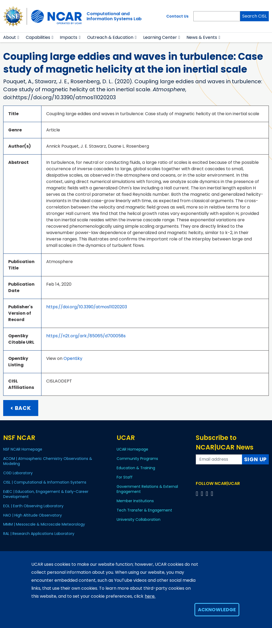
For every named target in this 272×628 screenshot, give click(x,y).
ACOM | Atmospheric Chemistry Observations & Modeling (47, 461)
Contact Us (177, 16)
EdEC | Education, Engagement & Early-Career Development (45, 494)
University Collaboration (138, 519)
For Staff (125, 477)
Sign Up (255, 459)
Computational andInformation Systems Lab (114, 16)
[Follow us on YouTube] (213, 493)
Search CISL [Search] (254, 16)
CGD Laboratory (18, 473)
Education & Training (136, 468)
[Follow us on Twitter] (203, 493)
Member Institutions (135, 501)
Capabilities (38, 37)
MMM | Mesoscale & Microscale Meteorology (44, 524)
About (9, 37)
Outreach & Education (110, 37)
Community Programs (137, 458)
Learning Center (160, 37)
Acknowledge (217, 609)
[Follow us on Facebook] (198, 493)
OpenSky (72, 358)
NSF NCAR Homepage (22, 449)
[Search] (216, 16)
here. (150, 596)
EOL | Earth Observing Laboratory (33, 506)
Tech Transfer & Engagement (144, 510)
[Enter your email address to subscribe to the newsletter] (219, 459)
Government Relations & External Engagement (147, 489)
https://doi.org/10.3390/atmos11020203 (86, 307)
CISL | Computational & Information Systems (44, 482)
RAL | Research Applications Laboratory (38, 533)
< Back (20, 408)
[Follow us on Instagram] (208, 493)
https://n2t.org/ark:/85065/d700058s (86, 336)
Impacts (68, 37)
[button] (18, 37)
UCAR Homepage (132, 449)
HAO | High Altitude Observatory (32, 515)
